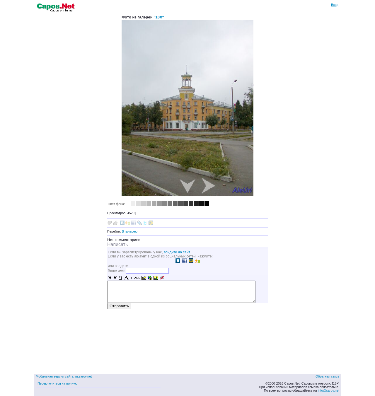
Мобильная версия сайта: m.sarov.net (64, 376)
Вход (334, 4)
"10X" (159, 17)
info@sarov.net (328, 390)
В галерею (129, 231)
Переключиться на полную (57, 383)
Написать (117, 244)
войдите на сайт (177, 252)
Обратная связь (327, 376)
